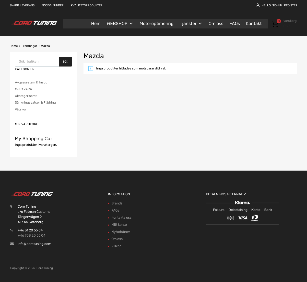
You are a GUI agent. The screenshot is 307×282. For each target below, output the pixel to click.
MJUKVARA (23, 89)
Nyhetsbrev (120, 232)
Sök (65, 61)
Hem (96, 23)
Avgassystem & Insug (31, 82)
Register (290, 5)
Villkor (116, 246)
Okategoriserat (26, 96)
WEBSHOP (120, 23)
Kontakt (254, 23)
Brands (116, 203)
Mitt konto (119, 225)
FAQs (234, 23)
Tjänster (191, 23)
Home (14, 46)
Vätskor (20, 109)
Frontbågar (29, 46)
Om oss (216, 23)
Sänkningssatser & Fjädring (35, 102)
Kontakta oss (121, 217)
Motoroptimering (157, 23)
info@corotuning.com (34, 244)
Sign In (277, 5)
